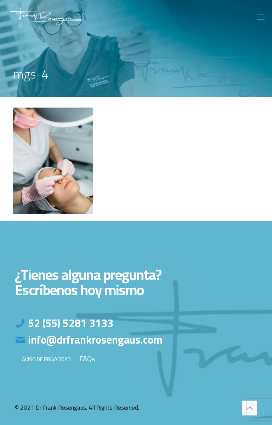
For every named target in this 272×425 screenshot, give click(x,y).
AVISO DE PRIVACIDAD (46, 359)
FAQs (87, 358)
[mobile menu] (261, 17)
